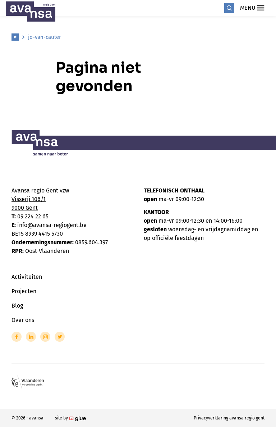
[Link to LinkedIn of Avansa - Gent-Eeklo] (31, 337)
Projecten (24, 291)
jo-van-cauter (44, 37)
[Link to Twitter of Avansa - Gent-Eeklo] (60, 337)
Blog (17, 305)
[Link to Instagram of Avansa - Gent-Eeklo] (45, 337)
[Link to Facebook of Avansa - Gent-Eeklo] (17, 337)
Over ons (23, 320)
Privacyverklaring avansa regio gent (229, 418)
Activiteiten (27, 276)
